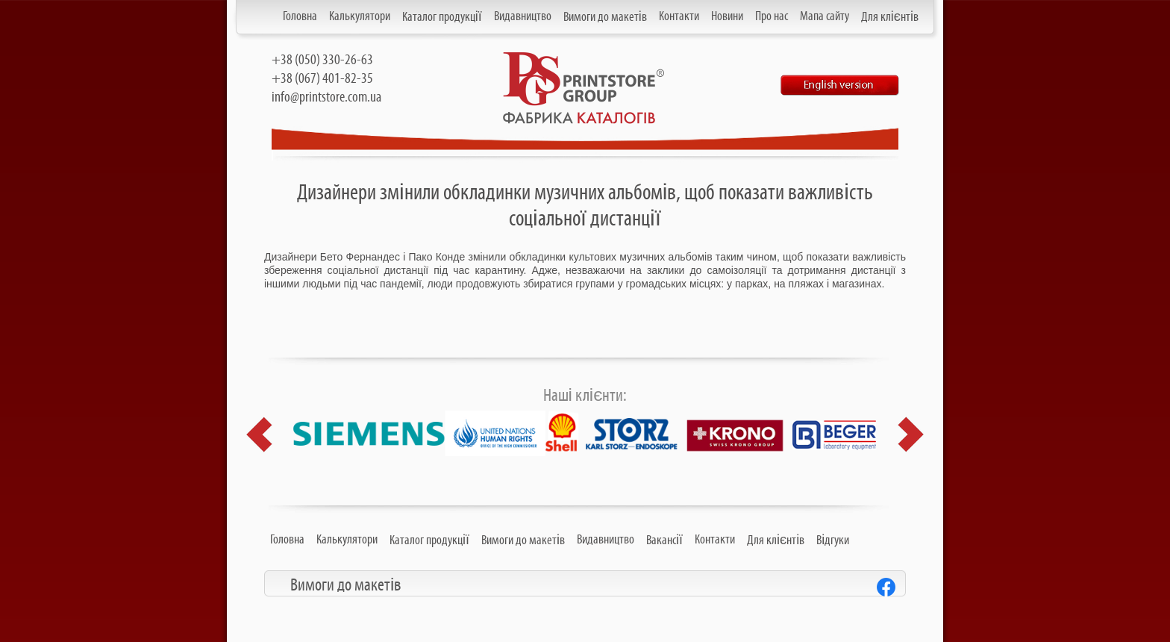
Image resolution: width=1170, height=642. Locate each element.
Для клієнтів (890, 17)
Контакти (679, 16)
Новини (727, 16)
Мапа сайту (824, 16)
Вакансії (664, 540)
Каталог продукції (442, 17)
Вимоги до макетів (605, 17)
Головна (300, 16)
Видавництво (522, 16)
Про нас (771, 16)
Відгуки (832, 540)
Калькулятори (359, 16)
